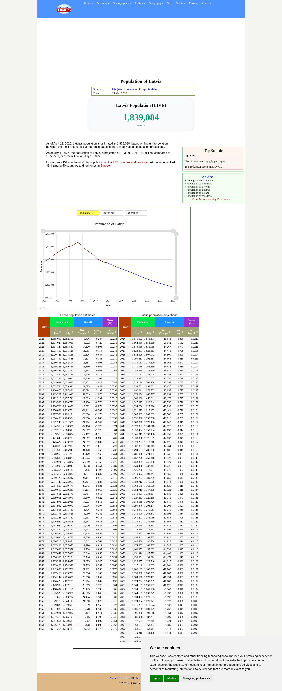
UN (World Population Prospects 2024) (134, 89)
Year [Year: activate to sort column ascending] (44, 326)
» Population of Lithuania (198, 183)
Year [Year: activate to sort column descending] (125, 326)
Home (88, 3)
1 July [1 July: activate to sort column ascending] (67, 332)
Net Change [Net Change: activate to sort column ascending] (82, 332)
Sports (180, 3)
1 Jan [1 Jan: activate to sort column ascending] (56, 332)
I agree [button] (156, 678)
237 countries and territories (131, 162)
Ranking (193, 3)
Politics (140, 3)
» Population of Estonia (197, 186)
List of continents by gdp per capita (205, 161)
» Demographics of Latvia (199, 180)
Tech (169, 3)
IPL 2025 (190, 156)
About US (115, 678)
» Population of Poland (197, 192)
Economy (103, 3)
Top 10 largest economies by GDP (204, 166)
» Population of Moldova (198, 195)
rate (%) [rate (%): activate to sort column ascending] (96, 332)
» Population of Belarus (197, 189)
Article (206, 3)
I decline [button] (171, 678)
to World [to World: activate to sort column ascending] (110, 332)
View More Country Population (211, 199)
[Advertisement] (141, 50)
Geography (156, 3)
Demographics (122, 3)
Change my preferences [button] (196, 678)
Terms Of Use (131, 678)
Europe (105, 165)
